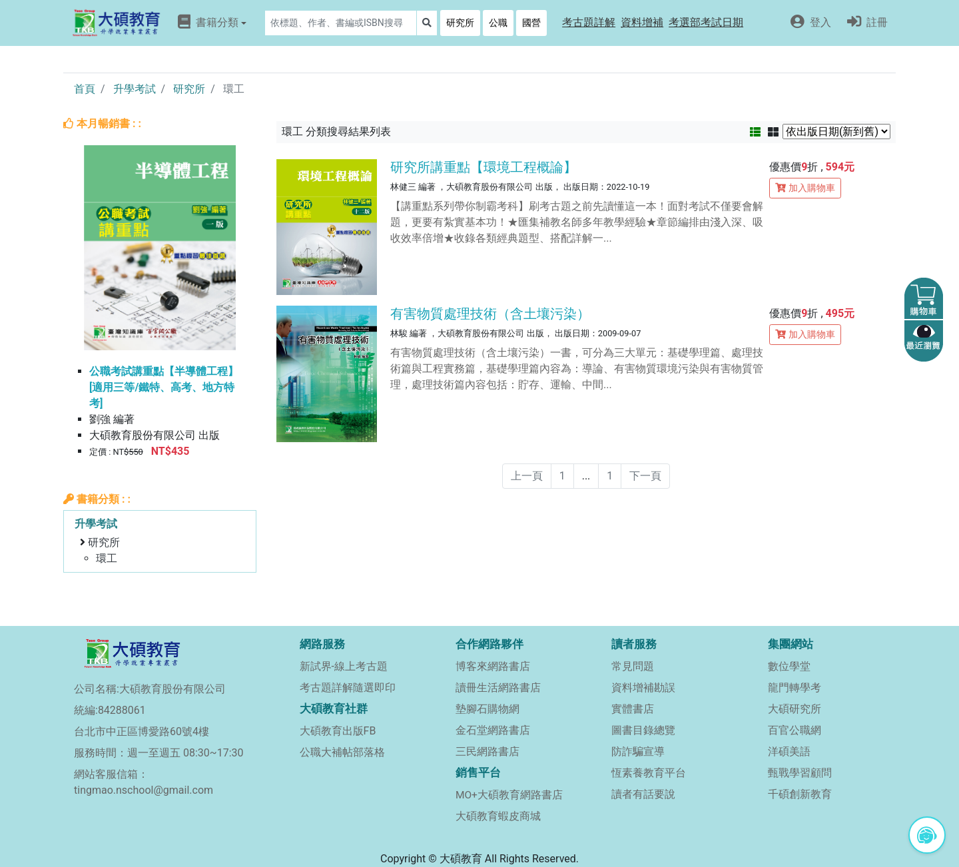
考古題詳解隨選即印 (348, 687)
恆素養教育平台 (648, 772)
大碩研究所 (794, 709)
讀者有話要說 (643, 794)
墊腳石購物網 (487, 709)
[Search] (340, 23)
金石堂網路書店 (493, 730)
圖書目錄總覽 (643, 730)
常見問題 (632, 666)
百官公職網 (794, 730)
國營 (531, 22)
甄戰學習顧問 (800, 772)
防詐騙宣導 (638, 751)
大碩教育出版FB (338, 730)
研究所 (460, 22)
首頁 (84, 89)
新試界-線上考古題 (344, 666)
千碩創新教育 (800, 794)
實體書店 (632, 709)
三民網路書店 (487, 751)
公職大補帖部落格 (342, 752)
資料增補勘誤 (643, 687)
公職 (498, 22)
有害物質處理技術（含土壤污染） (490, 314)
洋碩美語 (789, 751)
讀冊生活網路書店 (498, 687)
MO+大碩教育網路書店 (509, 795)
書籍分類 (212, 22)
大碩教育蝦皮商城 (498, 816)
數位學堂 (789, 666)
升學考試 (134, 89)
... (586, 475)
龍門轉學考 (794, 687)
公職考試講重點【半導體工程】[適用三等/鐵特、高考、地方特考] (163, 387)
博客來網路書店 (493, 666)
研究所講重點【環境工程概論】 (483, 167)
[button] (588, 23)
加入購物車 (805, 187)
